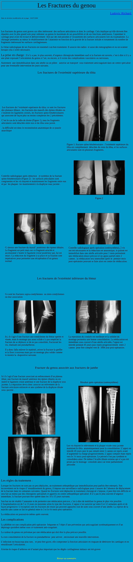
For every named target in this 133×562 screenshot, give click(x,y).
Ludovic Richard (121, 13)
